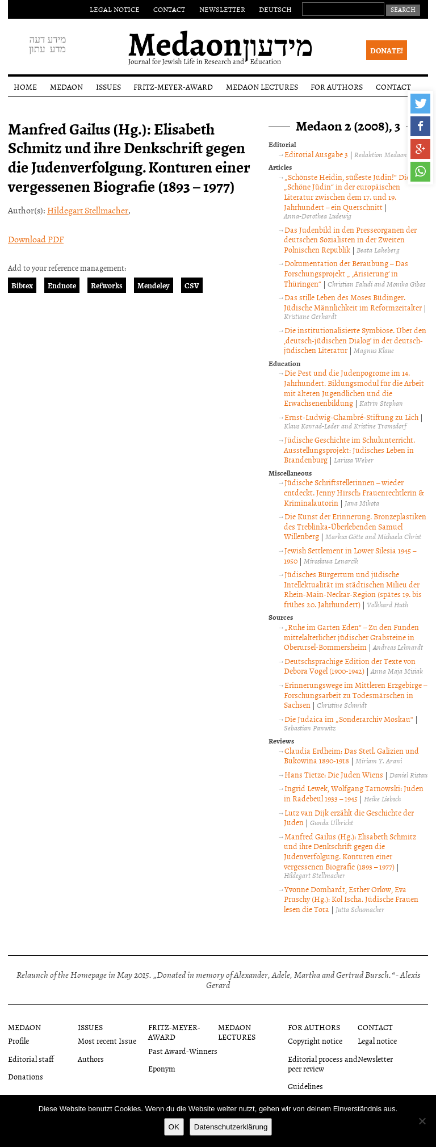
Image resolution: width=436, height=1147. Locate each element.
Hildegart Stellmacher (87, 210)
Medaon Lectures (262, 87)
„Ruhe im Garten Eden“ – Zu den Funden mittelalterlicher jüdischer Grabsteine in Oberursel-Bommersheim (351, 637)
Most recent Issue (107, 1041)
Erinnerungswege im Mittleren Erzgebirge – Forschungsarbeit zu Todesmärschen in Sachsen (355, 695)
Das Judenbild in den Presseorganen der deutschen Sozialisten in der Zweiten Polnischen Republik (350, 239)
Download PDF (36, 239)
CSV (192, 285)
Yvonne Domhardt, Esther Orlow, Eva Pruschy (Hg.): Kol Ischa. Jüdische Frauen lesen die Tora (351, 899)
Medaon (66, 87)
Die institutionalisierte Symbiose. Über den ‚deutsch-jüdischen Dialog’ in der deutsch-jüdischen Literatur (355, 340)
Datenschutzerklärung (231, 1127)
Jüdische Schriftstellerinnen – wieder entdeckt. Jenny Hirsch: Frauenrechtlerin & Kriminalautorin (354, 492)
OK (174, 1127)
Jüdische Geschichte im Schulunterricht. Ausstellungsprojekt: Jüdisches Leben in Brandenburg (349, 449)
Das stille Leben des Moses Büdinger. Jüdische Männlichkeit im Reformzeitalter (353, 302)
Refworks (107, 285)
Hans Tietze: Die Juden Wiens (333, 774)
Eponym (161, 1068)
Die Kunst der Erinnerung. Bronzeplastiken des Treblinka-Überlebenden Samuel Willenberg (355, 526)
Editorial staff (31, 1059)
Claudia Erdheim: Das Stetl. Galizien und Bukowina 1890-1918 (351, 756)
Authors (91, 1059)
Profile (18, 1041)
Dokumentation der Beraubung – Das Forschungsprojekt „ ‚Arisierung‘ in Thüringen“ (346, 273)
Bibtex (22, 285)
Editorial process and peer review (323, 1063)
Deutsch (275, 9)
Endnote (62, 285)
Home (25, 87)
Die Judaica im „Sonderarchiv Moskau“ (348, 719)
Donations (25, 1076)
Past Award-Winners (182, 1051)
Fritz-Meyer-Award (173, 87)
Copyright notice (315, 1041)
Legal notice (115, 9)
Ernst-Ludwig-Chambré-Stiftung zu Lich (351, 417)
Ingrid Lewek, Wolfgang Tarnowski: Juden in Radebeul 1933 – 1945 (354, 793)
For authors (337, 87)
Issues (108, 87)
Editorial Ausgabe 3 (316, 154)
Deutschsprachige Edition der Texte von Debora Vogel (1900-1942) (350, 666)
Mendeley (153, 285)
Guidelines (305, 1086)
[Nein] (421, 1121)
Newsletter (222, 9)
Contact (169, 9)
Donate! (386, 50)
